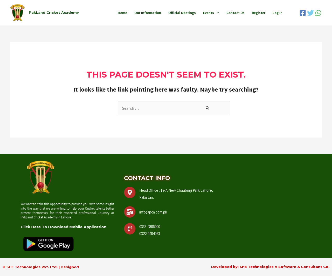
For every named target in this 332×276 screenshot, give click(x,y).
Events (208, 12)
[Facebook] (302, 13)
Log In (277, 12)
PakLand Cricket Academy (54, 12)
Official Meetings (182, 12)
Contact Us (235, 12)
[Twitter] (310, 13)
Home (122, 12)
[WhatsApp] (318, 13)
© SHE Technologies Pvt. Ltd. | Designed (41, 267)
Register (258, 12)
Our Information (147, 12)
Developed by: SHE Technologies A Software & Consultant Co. (270, 267)
